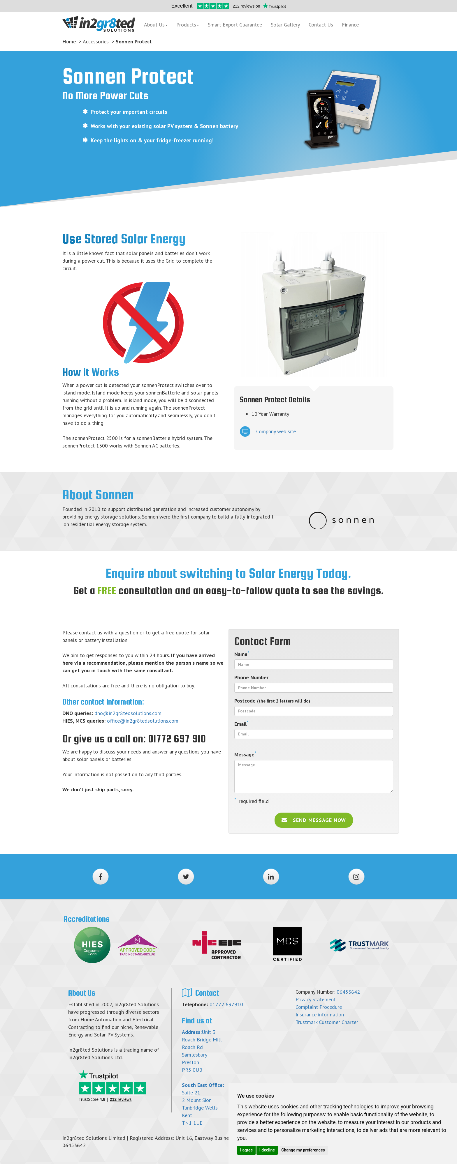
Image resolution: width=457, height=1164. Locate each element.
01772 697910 (226, 1004)
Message (245, 754)
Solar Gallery (285, 24)
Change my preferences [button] (303, 1150)
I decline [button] (267, 1150)
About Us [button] (156, 24)
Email (241, 723)
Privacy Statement (316, 999)
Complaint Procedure (319, 1007)
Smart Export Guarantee (235, 24)
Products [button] (187, 24)
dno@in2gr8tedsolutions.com (127, 713)
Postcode (272, 700)
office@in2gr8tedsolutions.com (142, 720)
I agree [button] (246, 1150)
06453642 (348, 991)
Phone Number (251, 677)
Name (241, 653)
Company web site (268, 431)
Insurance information (320, 1014)
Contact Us (321, 24)
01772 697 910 (177, 739)
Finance (357, 25)
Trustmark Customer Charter (327, 1022)
